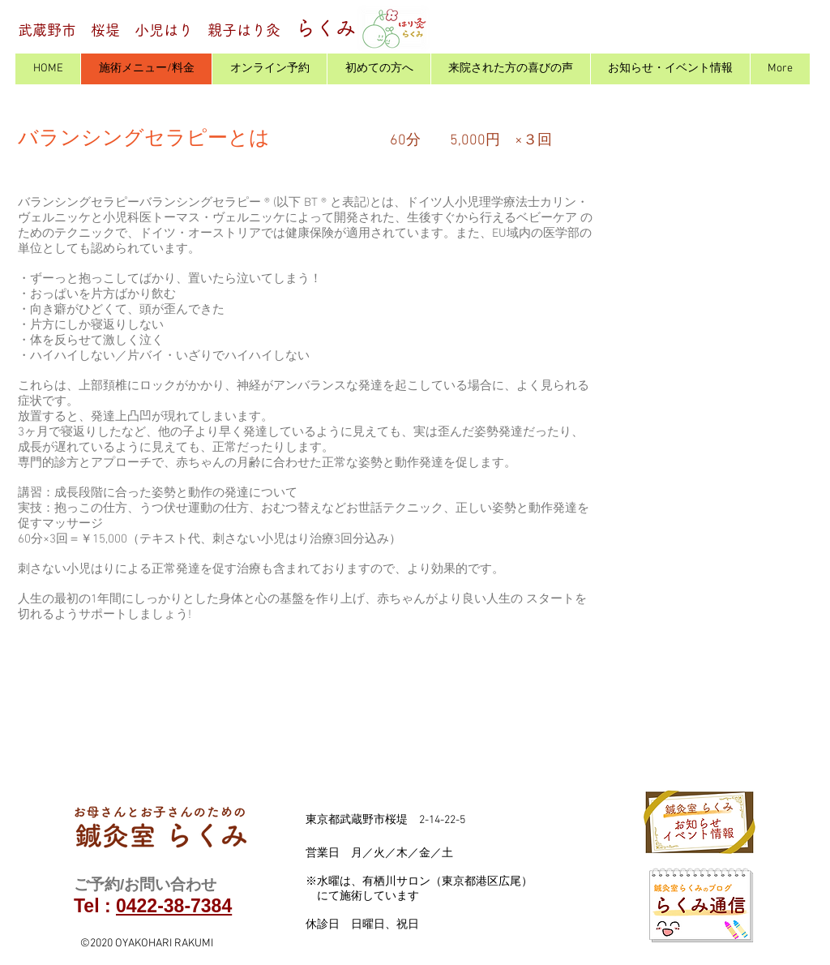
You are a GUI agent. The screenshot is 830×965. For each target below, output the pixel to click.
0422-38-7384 (174, 905)
